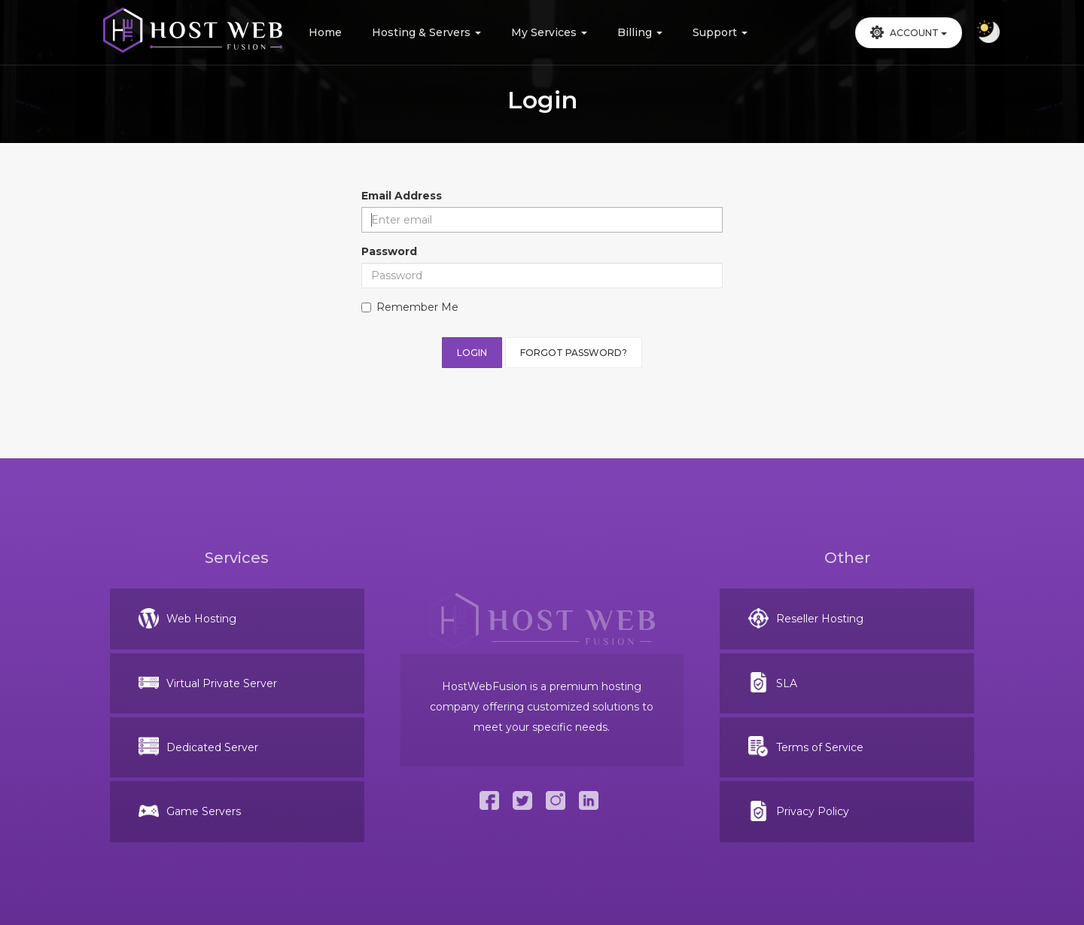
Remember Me (409, 307)
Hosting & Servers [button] (426, 32)
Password (389, 251)
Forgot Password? (573, 352)
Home (325, 32)
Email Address (401, 195)
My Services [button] (549, 32)
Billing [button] (639, 32)
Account (908, 32)
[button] (908, 32)
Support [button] (720, 32)
